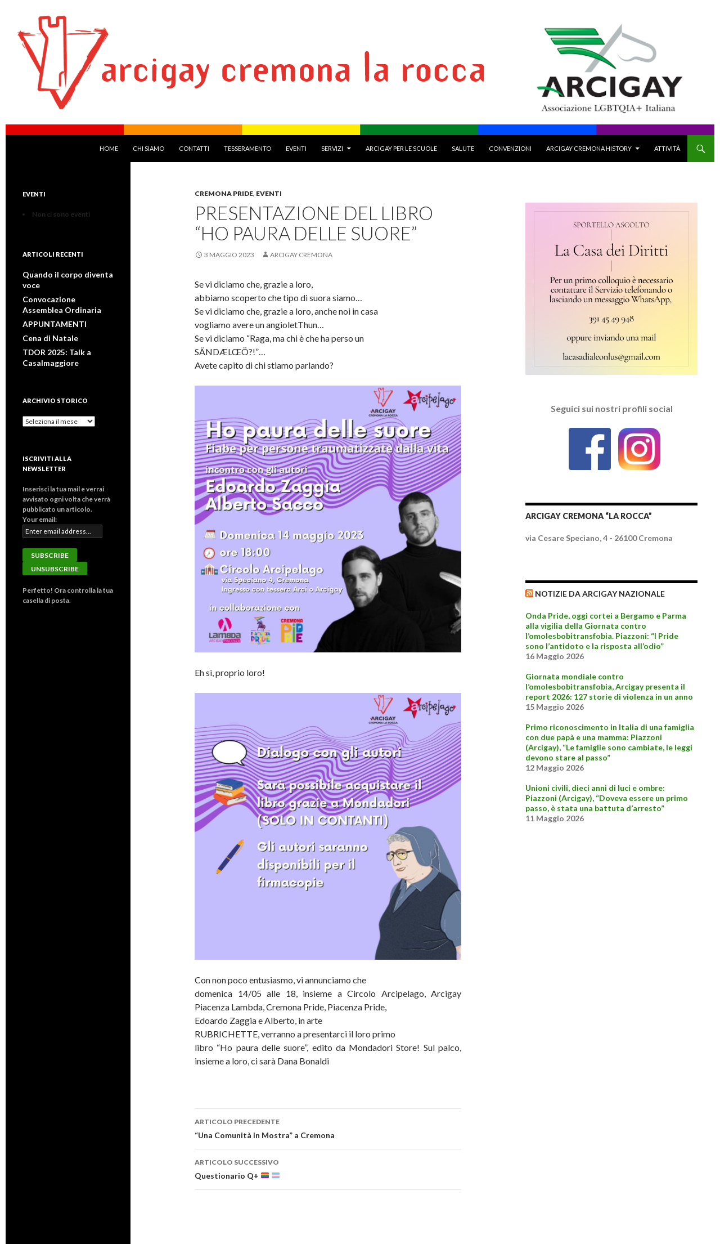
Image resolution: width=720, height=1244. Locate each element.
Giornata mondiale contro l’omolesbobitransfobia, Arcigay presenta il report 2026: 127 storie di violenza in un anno (609, 686)
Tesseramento (247, 148)
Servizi (332, 148)
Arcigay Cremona (301, 254)
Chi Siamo (148, 148)
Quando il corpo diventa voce (67, 274)
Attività (667, 148)
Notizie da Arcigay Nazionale (600, 593)
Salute (463, 148)
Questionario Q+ (328, 1168)
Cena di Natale (44, 325)
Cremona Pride (224, 193)
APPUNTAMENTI (50, 311)
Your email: (39, 504)
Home (109, 148)
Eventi (296, 148)
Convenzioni (510, 148)
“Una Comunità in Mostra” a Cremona (328, 1127)
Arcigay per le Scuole (401, 148)
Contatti (194, 148)
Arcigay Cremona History (589, 148)
